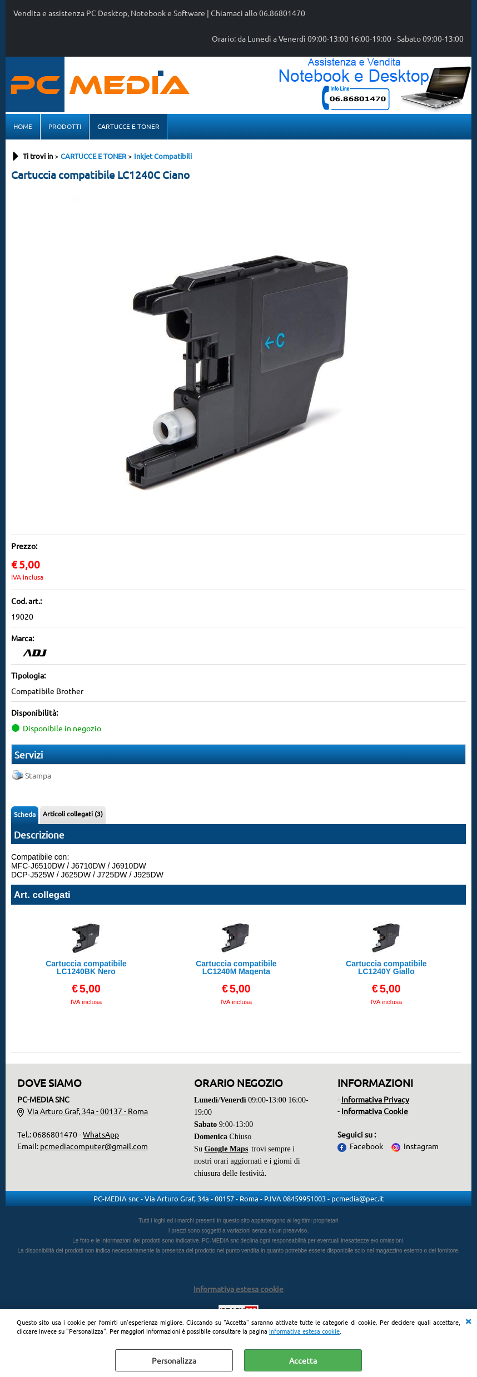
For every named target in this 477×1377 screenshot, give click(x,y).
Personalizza (174, 1360)
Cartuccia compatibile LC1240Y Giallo (386, 967)
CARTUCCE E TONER (128, 126)
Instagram (421, 1146)
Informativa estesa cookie (304, 1330)
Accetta (303, 1360)
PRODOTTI (64, 126)
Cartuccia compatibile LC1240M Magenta (236, 967)
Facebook (366, 1146)
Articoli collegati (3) (73, 813)
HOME (22, 126)
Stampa (38, 775)
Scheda (25, 814)
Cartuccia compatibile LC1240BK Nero (86, 967)
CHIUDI (468, 1320)
